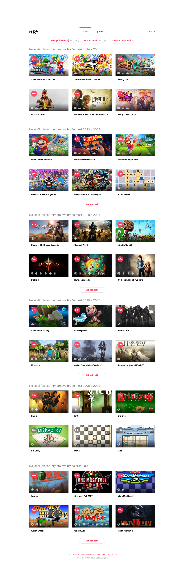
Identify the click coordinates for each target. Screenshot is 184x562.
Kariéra (76, 554)
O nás (69, 554)
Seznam (151, 31)
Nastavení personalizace (90, 554)
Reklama (105, 554)
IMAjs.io (114, 554)
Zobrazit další (92, 204)
